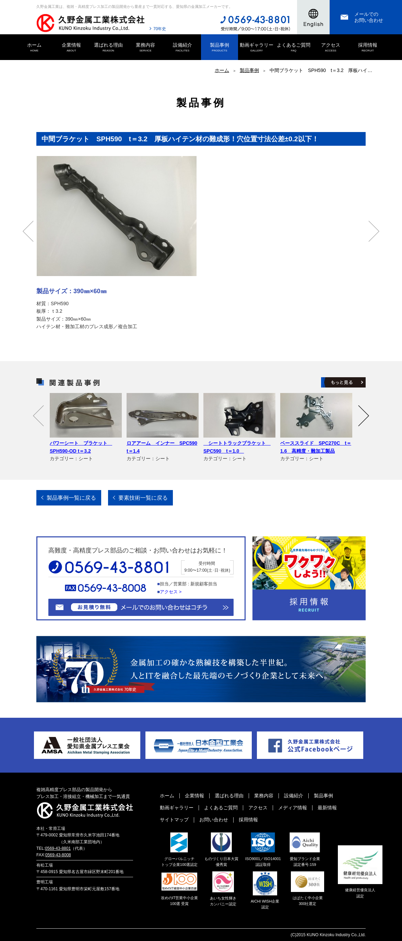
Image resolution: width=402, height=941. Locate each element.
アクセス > (170, 591)
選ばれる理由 (108, 47)
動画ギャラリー (256, 47)
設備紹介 (182, 47)
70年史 (159, 28)
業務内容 (145, 47)
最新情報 (327, 807)
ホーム (34, 47)
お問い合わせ (213, 819)
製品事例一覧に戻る (71, 498)
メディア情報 (292, 807)
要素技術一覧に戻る (143, 498)
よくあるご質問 (293, 47)
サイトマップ (174, 819)
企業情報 (71, 47)
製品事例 (219, 47)
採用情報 (367, 47)
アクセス (330, 47)
